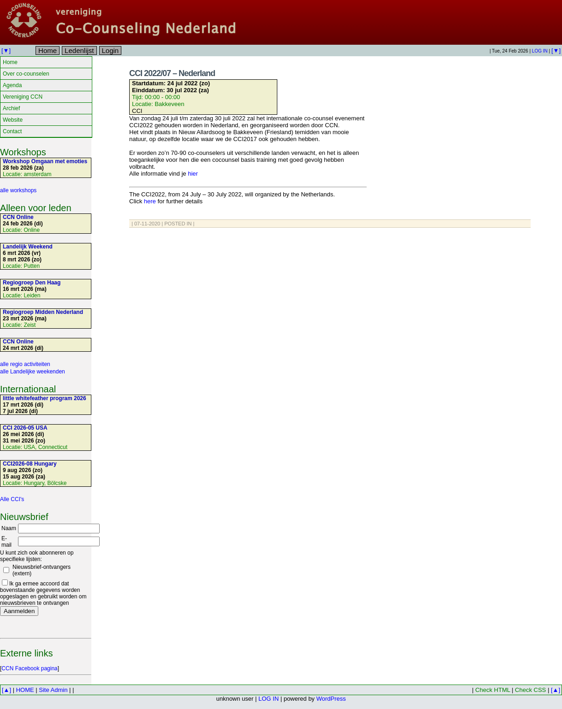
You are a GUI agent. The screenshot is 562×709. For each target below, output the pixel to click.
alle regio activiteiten (25, 364)
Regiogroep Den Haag (31, 282)
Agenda (12, 85)
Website (13, 120)
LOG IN (540, 50)
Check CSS (530, 689)
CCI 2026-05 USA (25, 428)
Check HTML (492, 689)
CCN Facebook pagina (29, 668)
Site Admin (53, 689)
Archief (11, 108)
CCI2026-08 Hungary (30, 464)
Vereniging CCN (22, 97)
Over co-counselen (26, 74)
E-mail (6, 541)
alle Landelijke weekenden (32, 371)
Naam (8, 528)
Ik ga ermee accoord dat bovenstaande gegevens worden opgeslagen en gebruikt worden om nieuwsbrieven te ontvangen (43, 593)
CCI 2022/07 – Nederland (172, 73)
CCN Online (18, 217)
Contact (12, 131)
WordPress (331, 698)
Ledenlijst (79, 50)
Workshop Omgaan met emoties (45, 161)
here (150, 201)
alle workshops (18, 190)
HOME (25, 689)
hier (193, 173)
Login (110, 50)
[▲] (6, 689)
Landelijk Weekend (28, 246)
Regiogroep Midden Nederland (43, 312)
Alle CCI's (12, 499)
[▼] (6, 50)
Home (47, 50)
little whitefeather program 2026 (44, 398)
